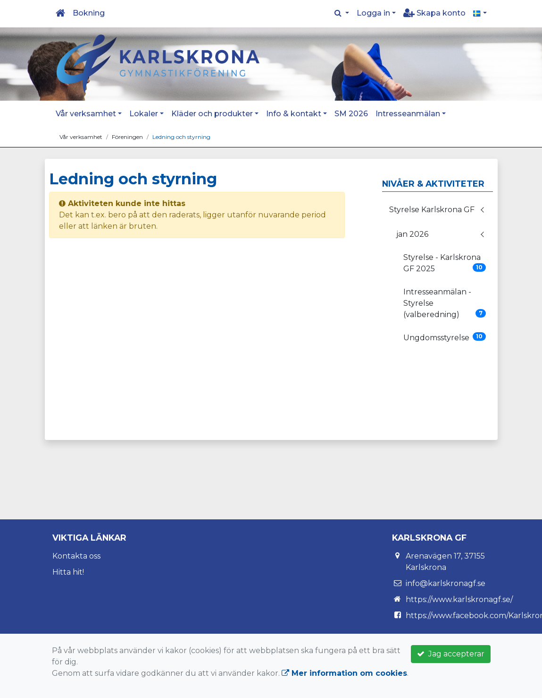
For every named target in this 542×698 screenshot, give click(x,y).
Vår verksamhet (86, 113)
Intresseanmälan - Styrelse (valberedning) (444, 303)
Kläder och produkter (212, 113)
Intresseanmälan (407, 113)
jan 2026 (412, 234)
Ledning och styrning (181, 136)
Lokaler (143, 113)
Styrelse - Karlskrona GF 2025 (444, 263)
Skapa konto (434, 13)
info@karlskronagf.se (445, 583)
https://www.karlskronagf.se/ (459, 599)
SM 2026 (351, 113)
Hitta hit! (68, 572)
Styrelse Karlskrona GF (432, 209)
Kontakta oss (76, 556)
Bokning (89, 13)
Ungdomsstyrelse (444, 337)
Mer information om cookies (344, 673)
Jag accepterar (450, 653)
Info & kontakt (293, 113)
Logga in (373, 13)
